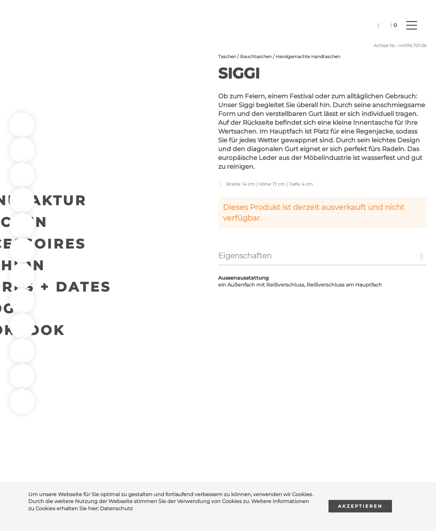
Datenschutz (116, 509)
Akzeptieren (360, 506)
